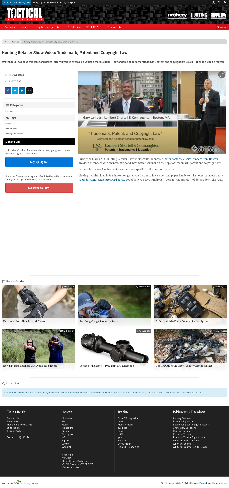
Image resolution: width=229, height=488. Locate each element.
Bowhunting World (183, 421)
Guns (65, 424)
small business (11, 128)
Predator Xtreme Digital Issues (190, 437)
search (221, 27)
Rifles (65, 430)
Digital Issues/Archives (49, 27)
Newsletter (13, 421)
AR (63, 437)
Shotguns (67, 434)
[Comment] (29, 90)
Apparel (66, 446)
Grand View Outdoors (184, 427)
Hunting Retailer (182, 430)
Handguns (67, 427)
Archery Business (182, 418)
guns (120, 430)
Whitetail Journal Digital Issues (190, 446)
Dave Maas (9, 124)
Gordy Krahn (124, 443)
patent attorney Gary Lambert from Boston (191, 159)
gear (120, 437)
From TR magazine (128, 418)
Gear (64, 421)
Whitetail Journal (182, 443)
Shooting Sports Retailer (186, 440)
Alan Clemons (125, 424)
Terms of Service (220, 483)
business (122, 427)
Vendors (26, 27)
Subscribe (10, 27)
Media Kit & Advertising (19, 424)
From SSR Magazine (128, 446)
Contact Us (13, 418)
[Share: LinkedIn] (22, 90)
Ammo (66, 443)
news (120, 421)
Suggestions (14, 427)
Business (15, 42)
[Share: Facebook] (8, 90)
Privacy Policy (205, 483)
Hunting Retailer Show (14, 133)
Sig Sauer (123, 440)
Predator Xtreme (182, 434)
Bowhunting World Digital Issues (191, 424)
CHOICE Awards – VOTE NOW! (83, 27)
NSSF (120, 434)
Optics (65, 440)
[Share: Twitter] (15, 90)
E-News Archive (113, 27)
